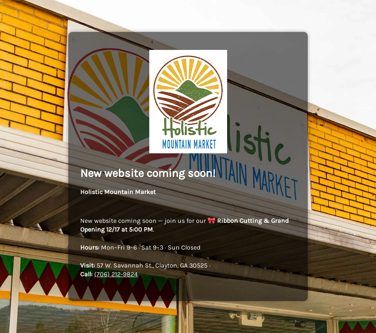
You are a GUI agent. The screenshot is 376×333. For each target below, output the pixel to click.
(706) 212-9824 (116, 274)
